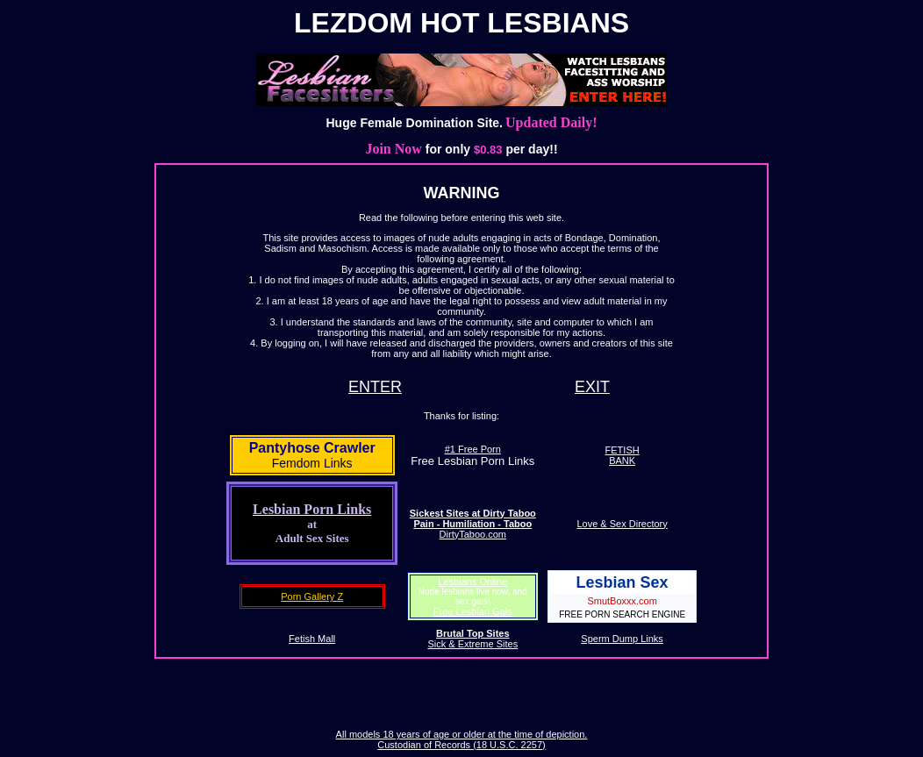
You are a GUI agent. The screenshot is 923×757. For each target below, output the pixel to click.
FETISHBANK (622, 455)
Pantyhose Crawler (312, 447)
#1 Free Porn (473, 449)
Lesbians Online (472, 581)
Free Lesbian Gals (472, 611)
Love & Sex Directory (621, 523)
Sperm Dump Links (622, 638)
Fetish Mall (312, 638)
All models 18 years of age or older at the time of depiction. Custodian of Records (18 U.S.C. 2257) (462, 739)
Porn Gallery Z (312, 596)
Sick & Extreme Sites (472, 638)
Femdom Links (312, 463)
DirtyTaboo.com (473, 523)
